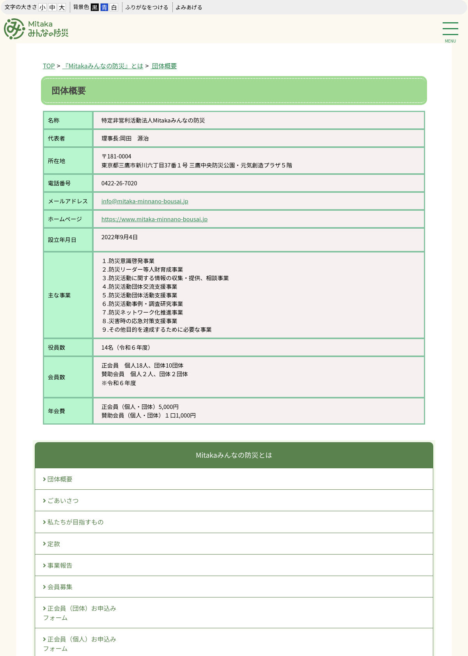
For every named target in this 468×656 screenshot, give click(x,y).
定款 (51, 543)
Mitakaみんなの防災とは (234, 455)
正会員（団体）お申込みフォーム (79, 612)
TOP (49, 65)
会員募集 (58, 586)
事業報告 (58, 565)
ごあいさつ (61, 500)
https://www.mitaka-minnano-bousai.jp (154, 219)
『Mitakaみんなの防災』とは (103, 65)
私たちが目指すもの (73, 521)
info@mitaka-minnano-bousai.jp (144, 201)
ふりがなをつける (146, 7)
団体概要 (164, 65)
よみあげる (189, 7)
